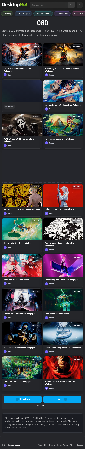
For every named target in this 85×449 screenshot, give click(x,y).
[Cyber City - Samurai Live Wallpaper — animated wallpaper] (22, 305)
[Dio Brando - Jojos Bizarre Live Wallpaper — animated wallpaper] (22, 200)
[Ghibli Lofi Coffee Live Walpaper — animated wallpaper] (22, 373)
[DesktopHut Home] (15, 4)
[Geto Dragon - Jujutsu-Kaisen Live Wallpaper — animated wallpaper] (63, 235)
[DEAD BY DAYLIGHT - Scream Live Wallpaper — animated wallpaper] (22, 131)
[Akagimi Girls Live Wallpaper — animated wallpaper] (22, 270)
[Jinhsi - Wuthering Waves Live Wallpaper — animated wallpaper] (63, 338)
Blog (45, 445)
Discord (52, 445)
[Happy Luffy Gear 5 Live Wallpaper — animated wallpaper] (22, 235)
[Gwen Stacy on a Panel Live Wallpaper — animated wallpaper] (63, 270)
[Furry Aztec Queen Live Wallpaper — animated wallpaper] (63, 131)
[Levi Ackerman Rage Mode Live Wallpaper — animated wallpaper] (22, 60)
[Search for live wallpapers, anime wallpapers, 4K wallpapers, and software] (49, 5)
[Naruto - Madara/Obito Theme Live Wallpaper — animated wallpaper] (63, 373)
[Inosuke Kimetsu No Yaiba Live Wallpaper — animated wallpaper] (63, 96)
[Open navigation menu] (80, 5)
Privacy (72, 445)
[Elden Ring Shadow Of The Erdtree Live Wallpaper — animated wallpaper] (63, 60)
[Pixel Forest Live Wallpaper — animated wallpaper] (63, 305)
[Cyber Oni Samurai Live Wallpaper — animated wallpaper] (63, 200)
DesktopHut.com (14, 445)
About (40, 445)
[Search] (71, 5)
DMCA (59, 445)
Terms (65, 445)
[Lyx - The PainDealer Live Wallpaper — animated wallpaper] (22, 338)
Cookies (80, 445)
